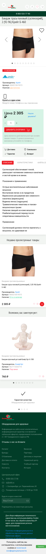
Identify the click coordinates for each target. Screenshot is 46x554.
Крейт (18, 78)
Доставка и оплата (9, 455)
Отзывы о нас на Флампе (13, 437)
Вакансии (28, 444)
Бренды (5, 448)
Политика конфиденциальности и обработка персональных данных (19, 527)
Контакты (6, 463)
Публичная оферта (13, 531)
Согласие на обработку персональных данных (21, 534)
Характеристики (25, 158)
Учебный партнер (31, 459)
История (27, 463)
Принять (41, 546)
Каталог (5, 444)
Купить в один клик (11, 95)
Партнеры (28, 448)
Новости (5, 459)
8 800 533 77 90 (23, 9)
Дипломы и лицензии (32, 452)
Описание (7, 158)
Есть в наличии (16, 292)
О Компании (7, 452)
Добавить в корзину (18, 125)
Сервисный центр (31, 455)
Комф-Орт (19, 359)
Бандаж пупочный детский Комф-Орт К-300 (18, 354)
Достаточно (15, 83)
